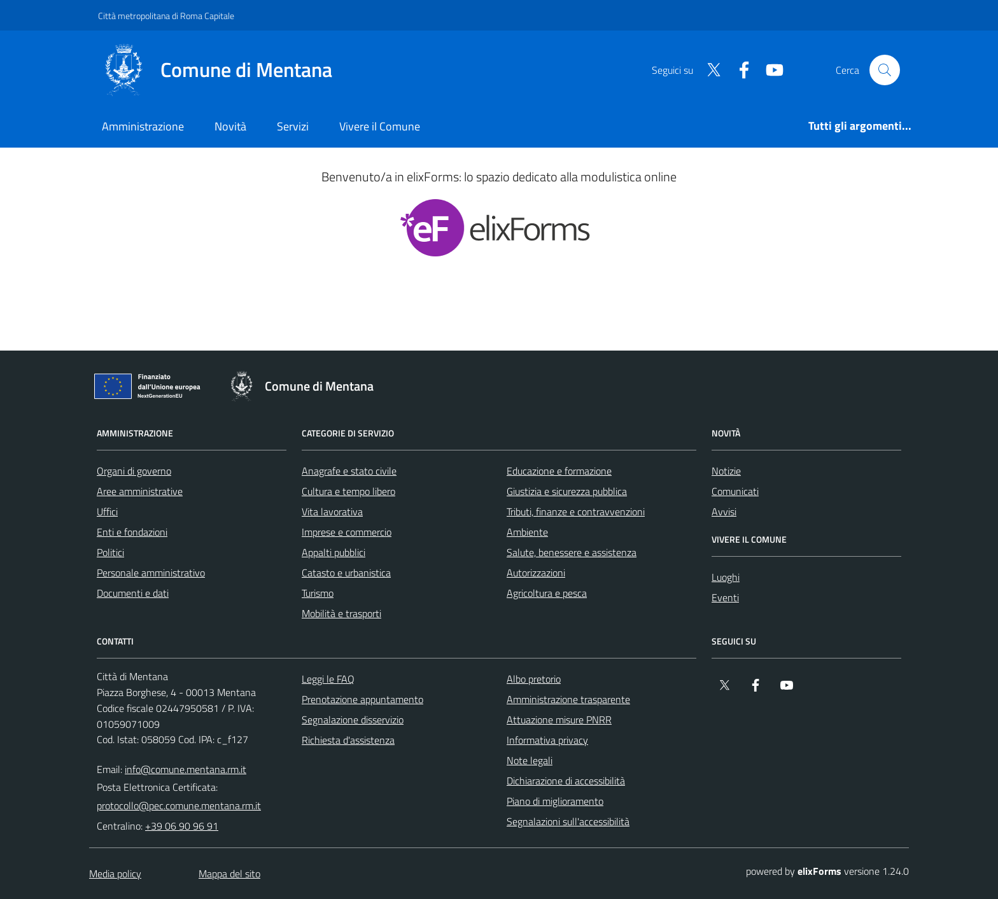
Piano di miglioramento (555, 801)
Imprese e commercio (346, 532)
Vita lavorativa (332, 511)
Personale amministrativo (151, 572)
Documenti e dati (133, 593)
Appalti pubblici (333, 552)
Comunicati (735, 491)
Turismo (318, 593)
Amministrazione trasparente (568, 699)
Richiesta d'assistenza (348, 740)
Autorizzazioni (536, 572)
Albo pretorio (534, 678)
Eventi (725, 597)
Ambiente (527, 532)
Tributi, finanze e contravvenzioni (576, 511)
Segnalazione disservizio (353, 719)
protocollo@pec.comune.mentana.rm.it (179, 805)
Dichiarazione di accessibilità (566, 780)
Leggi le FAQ (328, 678)
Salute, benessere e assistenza (571, 552)
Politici (110, 552)
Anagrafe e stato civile (349, 470)
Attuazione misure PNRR (559, 719)
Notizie (726, 470)
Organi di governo (134, 470)
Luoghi (726, 577)
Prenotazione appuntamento (362, 699)
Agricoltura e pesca (547, 593)
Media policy (115, 873)
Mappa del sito (229, 873)
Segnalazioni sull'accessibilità (568, 821)
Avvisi (724, 511)
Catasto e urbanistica (346, 572)
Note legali (529, 760)
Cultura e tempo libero (348, 491)
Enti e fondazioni (132, 532)
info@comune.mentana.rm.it (185, 769)
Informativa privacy (547, 740)
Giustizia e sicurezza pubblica (567, 491)
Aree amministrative (140, 491)
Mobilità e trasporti (341, 613)
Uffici (107, 511)
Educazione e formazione (559, 470)
